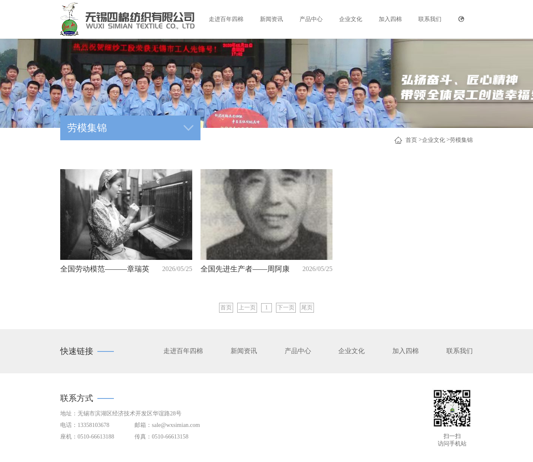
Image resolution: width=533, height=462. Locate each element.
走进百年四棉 (226, 19)
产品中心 (311, 19)
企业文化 (350, 19)
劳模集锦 (461, 140)
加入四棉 (390, 19)
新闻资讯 (271, 19)
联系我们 (429, 19)
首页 (411, 140)
